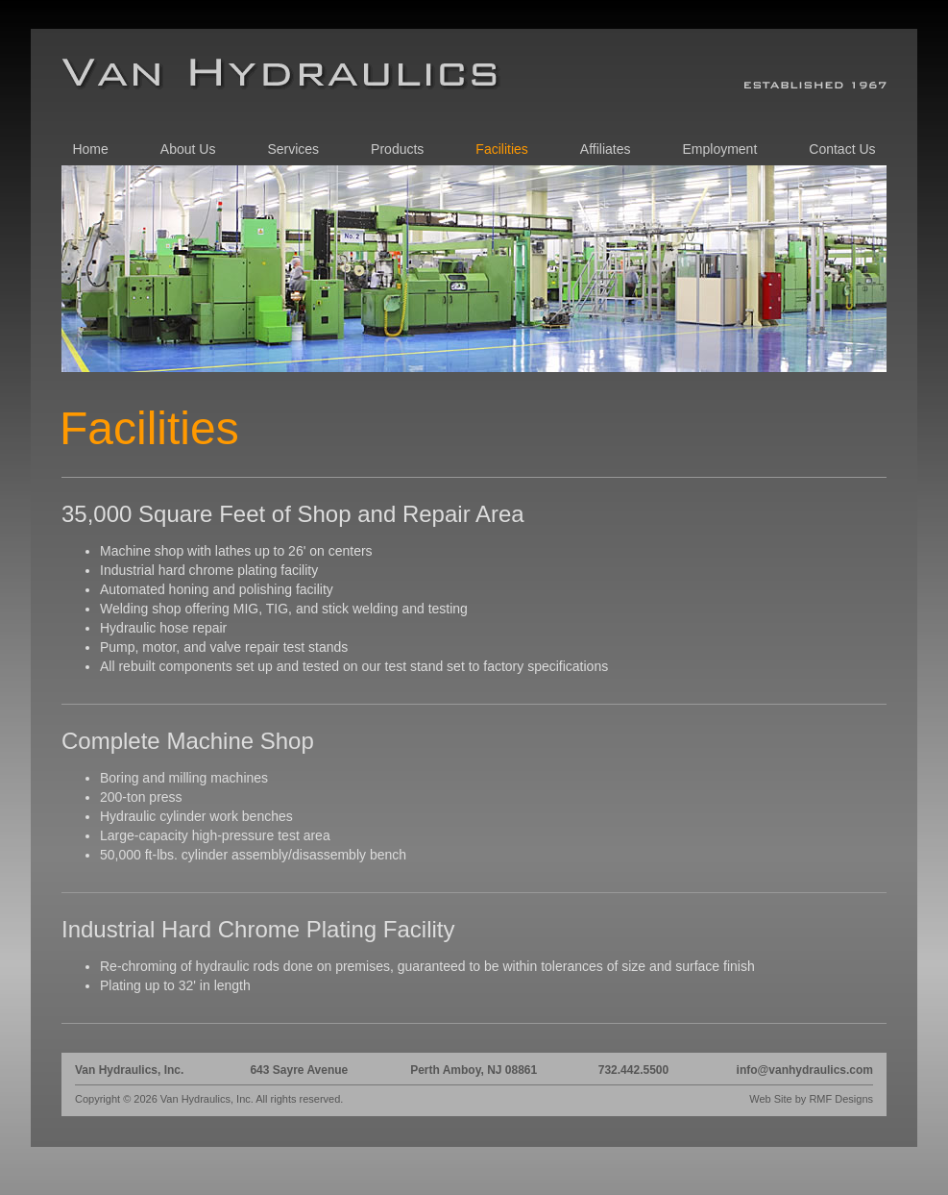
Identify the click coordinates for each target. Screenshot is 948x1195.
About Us (188, 149)
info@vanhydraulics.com (805, 1070)
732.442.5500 (633, 1070)
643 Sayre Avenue (299, 1070)
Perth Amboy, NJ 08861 (473, 1070)
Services (293, 149)
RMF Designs (841, 1099)
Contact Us (842, 149)
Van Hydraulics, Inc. (129, 1070)
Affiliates (605, 149)
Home (90, 149)
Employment (719, 149)
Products (397, 149)
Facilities (501, 149)
